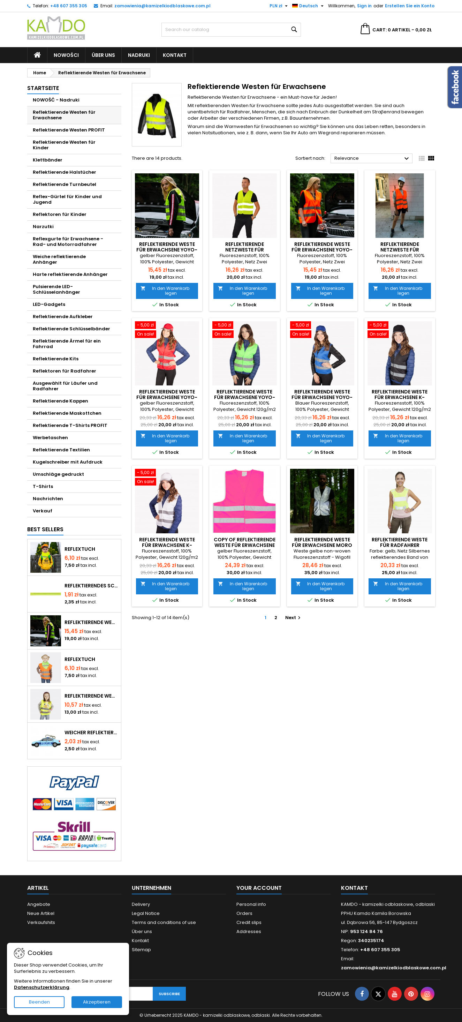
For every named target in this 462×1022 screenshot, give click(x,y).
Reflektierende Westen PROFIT (69, 130)
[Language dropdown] (308, 6)
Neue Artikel (40, 913)
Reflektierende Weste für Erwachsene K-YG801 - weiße (167, 545)
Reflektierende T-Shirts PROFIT (70, 425)
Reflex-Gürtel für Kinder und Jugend (67, 199)
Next (293, 617)
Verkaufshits (41, 922)
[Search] (231, 30)
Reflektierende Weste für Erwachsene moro (322, 542)
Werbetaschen (50, 437)
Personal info (251, 904)
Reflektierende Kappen (60, 401)
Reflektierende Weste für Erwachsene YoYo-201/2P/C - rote (166, 397)
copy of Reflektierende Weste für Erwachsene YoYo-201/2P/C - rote (244, 545)
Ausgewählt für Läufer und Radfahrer (65, 386)
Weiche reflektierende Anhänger (59, 259)
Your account (259, 888)
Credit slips (249, 922)
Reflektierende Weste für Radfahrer (399, 542)
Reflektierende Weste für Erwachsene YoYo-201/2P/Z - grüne (244, 397)
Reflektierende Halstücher (64, 172)
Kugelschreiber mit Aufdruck (68, 462)
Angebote (38, 904)
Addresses (248, 931)
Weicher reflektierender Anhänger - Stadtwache (91, 732)
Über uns (103, 55)
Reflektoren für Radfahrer (64, 371)
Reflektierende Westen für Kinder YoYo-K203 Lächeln (91, 696)
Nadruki (139, 55)
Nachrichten (48, 498)
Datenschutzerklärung (41, 987)
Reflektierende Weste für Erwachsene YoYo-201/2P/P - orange (322, 250)
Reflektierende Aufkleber (63, 316)
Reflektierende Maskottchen (67, 413)
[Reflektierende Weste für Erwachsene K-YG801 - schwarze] (400, 330)
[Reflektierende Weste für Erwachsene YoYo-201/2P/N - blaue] (322, 330)
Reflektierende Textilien (61, 449)
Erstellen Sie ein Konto (409, 6)
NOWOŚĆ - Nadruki (56, 100)
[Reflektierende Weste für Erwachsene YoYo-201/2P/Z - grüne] (244, 330)
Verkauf (42, 511)
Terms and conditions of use (164, 922)
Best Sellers (45, 529)
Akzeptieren (97, 1002)
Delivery (141, 904)
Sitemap (141, 949)
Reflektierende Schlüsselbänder (71, 328)
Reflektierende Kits (55, 358)
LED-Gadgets (49, 304)
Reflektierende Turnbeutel (64, 184)
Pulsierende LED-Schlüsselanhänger (56, 289)
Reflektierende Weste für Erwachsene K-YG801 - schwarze (399, 397)
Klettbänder (47, 160)
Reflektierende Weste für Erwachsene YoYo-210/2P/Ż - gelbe (91, 622)
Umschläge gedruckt (58, 474)
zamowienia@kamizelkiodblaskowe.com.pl (162, 6)
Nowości (66, 55)
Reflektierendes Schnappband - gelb (91, 585)
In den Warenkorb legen (165, 290)
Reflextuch (80, 549)
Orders (244, 913)
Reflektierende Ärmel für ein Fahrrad (67, 344)
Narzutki (43, 226)
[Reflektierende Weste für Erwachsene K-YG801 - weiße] (167, 478)
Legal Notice (146, 913)
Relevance (372, 159)
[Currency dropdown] (279, 6)
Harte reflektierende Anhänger (70, 274)
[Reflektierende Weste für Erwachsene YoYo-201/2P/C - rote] (167, 330)
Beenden (39, 1002)
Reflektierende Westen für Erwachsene (64, 115)
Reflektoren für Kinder (59, 214)
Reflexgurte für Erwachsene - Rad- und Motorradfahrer (68, 241)
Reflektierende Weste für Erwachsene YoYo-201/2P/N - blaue (322, 397)
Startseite (43, 88)
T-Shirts (43, 486)
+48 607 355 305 (68, 6)
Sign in (364, 6)
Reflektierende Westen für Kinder (64, 145)
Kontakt (175, 55)
